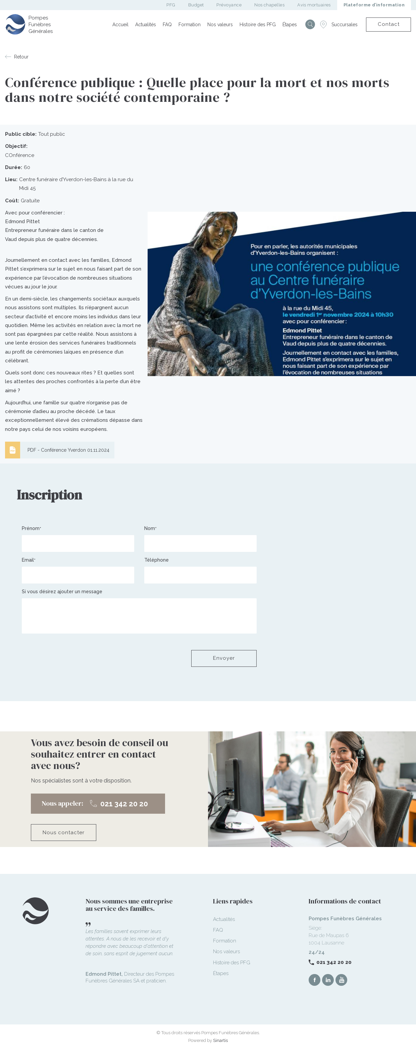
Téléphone (156, 560)
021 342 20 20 (334, 962)
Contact (389, 24)
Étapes (289, 24)
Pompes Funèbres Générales (41, 24)
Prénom (31, 528)
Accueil (120, 24)
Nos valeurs (220, 24)
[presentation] (73, 658)
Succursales (344, 24)
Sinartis (220, 1040)
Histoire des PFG (258, 24)
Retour (21, 56)
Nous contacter (64, 833)
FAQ (167, 24)
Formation (189, 24)
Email (28, 560)
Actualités (145, 24)
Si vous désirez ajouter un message (62, 591)
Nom (149, 528)
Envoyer (224, 658)
